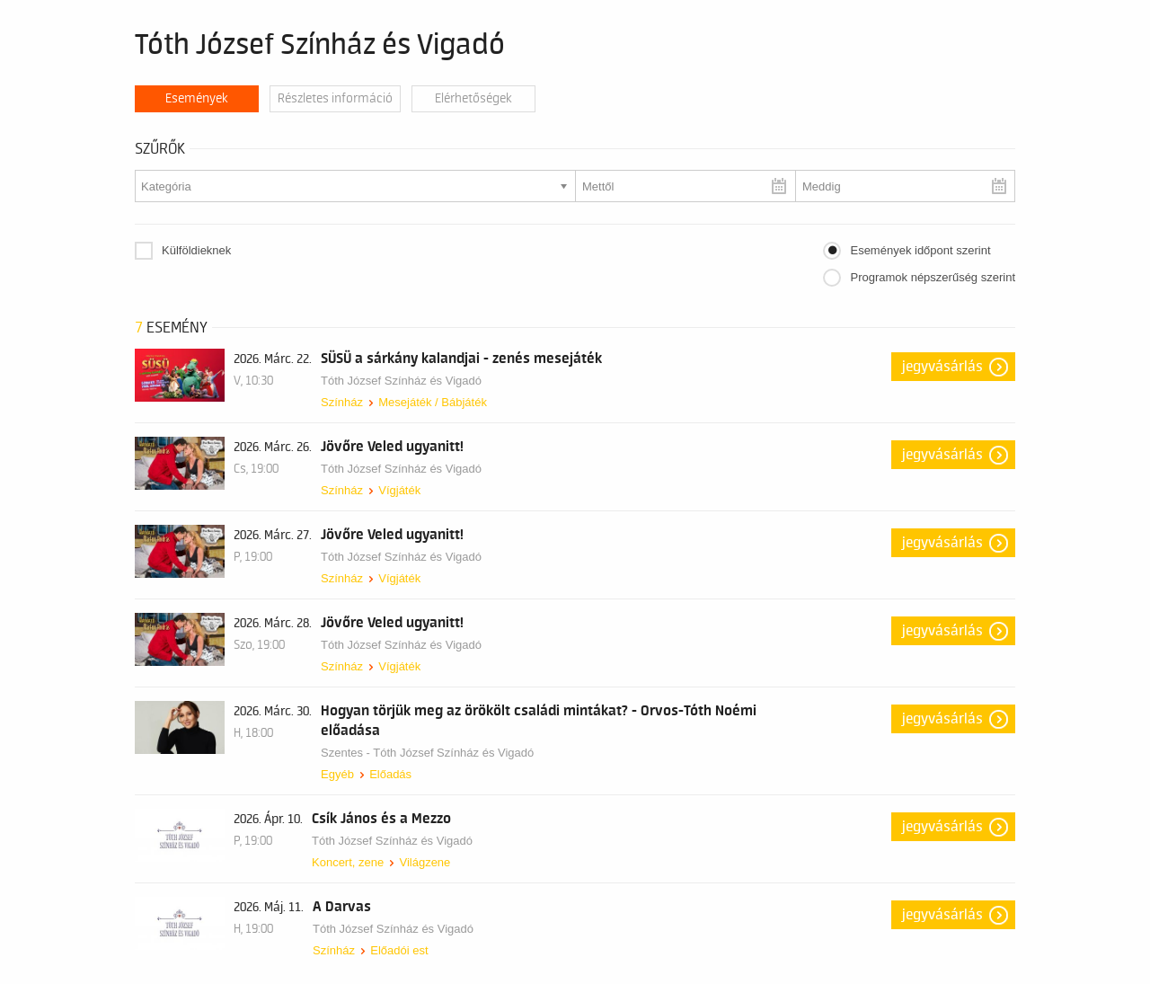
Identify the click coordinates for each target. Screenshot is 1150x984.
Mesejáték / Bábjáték (432, 402)
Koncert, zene (348, 862)
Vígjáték (399, 490)
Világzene (424, 862)
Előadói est (399, 950)
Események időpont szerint (920, 250)
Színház (342, 402)
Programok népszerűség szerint (932, 277)
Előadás (390, 774)
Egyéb (337, 774)
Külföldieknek (196, 250)
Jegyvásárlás (942, 367)
